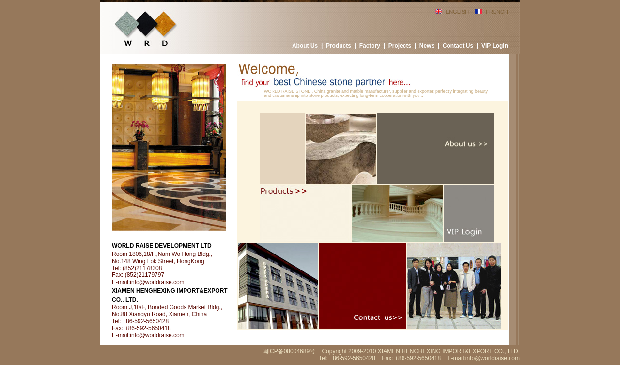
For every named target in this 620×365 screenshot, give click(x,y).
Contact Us (458, 45)
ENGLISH (457, 12)
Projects (399, 45)
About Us (305, 45)
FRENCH (497, 12)
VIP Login (494, 45)
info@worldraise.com (157, 282)
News (426, 45)
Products (338, 45)
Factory (369, 45)
